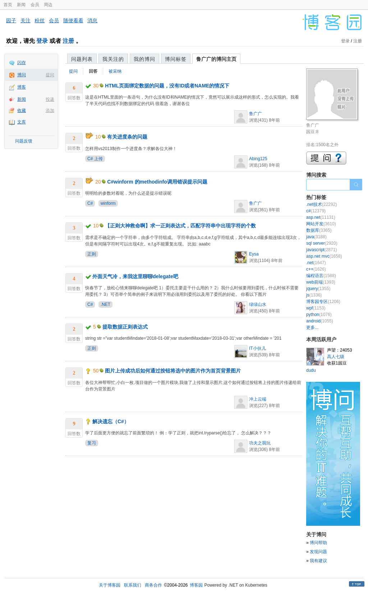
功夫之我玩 (260, 443)
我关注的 (113, 59)
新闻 (21, 4)
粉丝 (39, 20)
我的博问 (144, 59)
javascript (321, 249)
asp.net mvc (324, 256)
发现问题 (318, 551)
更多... (312, 327)
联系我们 (132, 585)
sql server (321, 243)
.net (316, 262)
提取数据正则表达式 (125, 327)
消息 (92, 20)
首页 (8, 4)
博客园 (196, 585)
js (314, 295)
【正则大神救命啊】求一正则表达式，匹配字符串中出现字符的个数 (180, 226)
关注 (25, 20)
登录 (42, 41)
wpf (315, 308)
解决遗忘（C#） (110, 421)
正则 (91, 254)
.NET (105, 304)
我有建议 (318, 560)
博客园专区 (323, 301)
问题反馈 (23, 141)
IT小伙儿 (257, 348)
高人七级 (335, 356)
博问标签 (176, 59)
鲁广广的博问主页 (216, 59)
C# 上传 (95, 158)
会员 (35, 4)
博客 (21, 87)
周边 (48, 4)
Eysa (254, 254)
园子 (11, 20)
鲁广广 (255, 113)
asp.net (320, 217)
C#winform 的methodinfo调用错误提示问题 (157, 182)
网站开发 (321, 223)
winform (108, 203)
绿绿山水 (257, 304)
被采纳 (115, 71)
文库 (21, 122)
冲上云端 (257, 399)
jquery (318, 288)
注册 (68, 41)
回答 (93, 71)
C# (90, 203)
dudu (311, 370)
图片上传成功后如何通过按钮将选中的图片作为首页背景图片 (173, 371)
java (316, 236)
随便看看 (73, 20)
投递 (50, 99)
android (319, 321)
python (319, 314)
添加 (50, 110)
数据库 (319, 230)
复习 (91, 443)
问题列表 (82, 59)
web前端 (320, 282)
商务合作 (153, 585)
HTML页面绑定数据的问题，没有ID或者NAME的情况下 (167, 86)
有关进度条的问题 (127, 137)
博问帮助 (318, 542)
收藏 (21, 110)
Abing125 (258, 158)
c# (316, 210)
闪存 (21, 62)
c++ (316, 269)
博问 (21, 74)
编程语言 (321, 275)
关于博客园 (109, 585)
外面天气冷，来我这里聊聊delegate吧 (135, 276)
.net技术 (321, 204)
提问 (50, 74)
